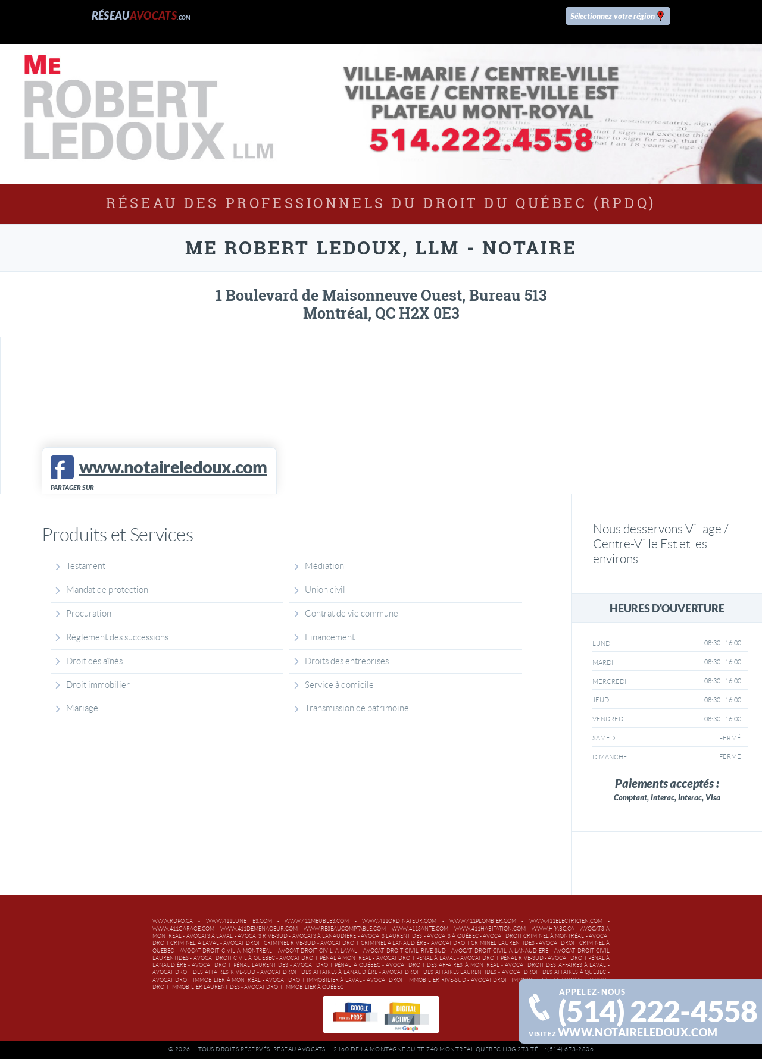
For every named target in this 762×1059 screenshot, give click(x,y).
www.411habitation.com (490, 929)
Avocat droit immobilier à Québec (293, 987)
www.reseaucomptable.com (345, 929)
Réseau (141, 16)
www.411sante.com (420, 929)
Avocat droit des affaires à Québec (554, 972)
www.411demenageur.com (259, 929)
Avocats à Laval (209, 936)
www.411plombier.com (482, 921)
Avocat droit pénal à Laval (416, 958)
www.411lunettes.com (239, 921)
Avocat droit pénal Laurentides (240, 965)
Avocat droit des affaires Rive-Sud (203, 972)
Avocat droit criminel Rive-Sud (269, 943)
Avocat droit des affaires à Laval (555, 965)
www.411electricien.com (565, 921)
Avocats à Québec (453, 936)
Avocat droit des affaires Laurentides (439, 972)
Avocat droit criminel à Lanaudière (373, 943)
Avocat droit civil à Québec (234, 958)
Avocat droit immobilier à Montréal (206, 980)
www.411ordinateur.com (399, 921)
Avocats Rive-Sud (263, 936)
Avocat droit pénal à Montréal (325, 958)
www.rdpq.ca (172, 921)
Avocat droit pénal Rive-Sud (502, 958)
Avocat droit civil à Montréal (226, 951)
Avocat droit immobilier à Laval (313, 980)
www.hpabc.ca (553, 929)
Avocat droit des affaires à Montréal (442, 965)
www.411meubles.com (317, 921)
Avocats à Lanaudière (324, 936)
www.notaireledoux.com (638, 1032)
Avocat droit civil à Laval (318, 951)
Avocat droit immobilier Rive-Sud (416, 980)
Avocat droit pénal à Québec (336, 965)
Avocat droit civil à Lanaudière (499, 951)
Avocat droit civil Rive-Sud (404, 951)
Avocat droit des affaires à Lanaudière (318, 972)
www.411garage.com (183, 929)
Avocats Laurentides (391, 936)
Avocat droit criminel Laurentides (483, 943)
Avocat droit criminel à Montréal (533, 936)
